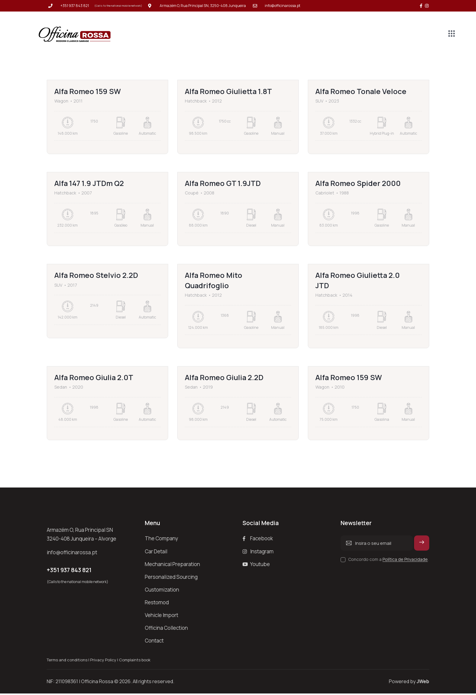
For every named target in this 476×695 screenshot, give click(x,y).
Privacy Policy (103, 661)
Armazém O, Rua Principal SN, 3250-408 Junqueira (203, 5)
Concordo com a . (388, 560)
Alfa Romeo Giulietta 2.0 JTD (358, 281)
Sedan (60, 388)
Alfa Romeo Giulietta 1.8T (229, 91)
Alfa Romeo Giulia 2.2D (224, 378)
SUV (319, 101)
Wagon (61, 101)
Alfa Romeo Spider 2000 (358, 184)
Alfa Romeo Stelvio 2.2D (96, 276)
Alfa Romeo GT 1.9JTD (223, 184)
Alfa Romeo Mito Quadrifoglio (214, 281)
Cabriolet (324, 193)
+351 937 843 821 (74, 5)
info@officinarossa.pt (282, 5)
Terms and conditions (67, 661)
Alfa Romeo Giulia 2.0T (94, 378)
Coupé (192, 193)
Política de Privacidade (405, 560)
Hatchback (196, 101)
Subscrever (422, 547)
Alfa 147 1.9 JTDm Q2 (89, 184)
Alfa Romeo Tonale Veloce (361, 91)
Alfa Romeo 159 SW (87, 91)
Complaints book (135, 661)
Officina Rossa (97, 683)
